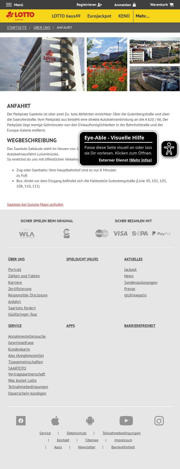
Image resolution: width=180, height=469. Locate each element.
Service (15, 325)
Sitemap (91, 440)
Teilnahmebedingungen (28, 386)
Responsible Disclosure (28, 295)
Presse (129, 288)
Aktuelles (133, 259)
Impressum (123, 440)
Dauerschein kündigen (27, 393)
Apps (70, 325)
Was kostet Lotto (22, 380)
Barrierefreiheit (139, 325)
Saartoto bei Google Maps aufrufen (35, 204)
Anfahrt (14, 301)
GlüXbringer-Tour (22, 314)
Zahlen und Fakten (24, 275)
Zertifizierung (19, 288)
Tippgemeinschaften (25, 361)
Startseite (17, 27)
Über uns (42, 27)
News (129, 275)
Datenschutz (76, 433)
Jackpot (130, 269)
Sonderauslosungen (140, 282)
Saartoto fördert (22, 308)
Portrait (14, 269)
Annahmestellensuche (27, 336)
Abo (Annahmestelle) (26, 355)
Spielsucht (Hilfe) (82, 259)
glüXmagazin (135, 295)
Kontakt (63, 440)
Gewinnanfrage (21, 342)
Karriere (15, 282)
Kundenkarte (19, 349)
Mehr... (142, 16)
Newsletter (86, 447)
